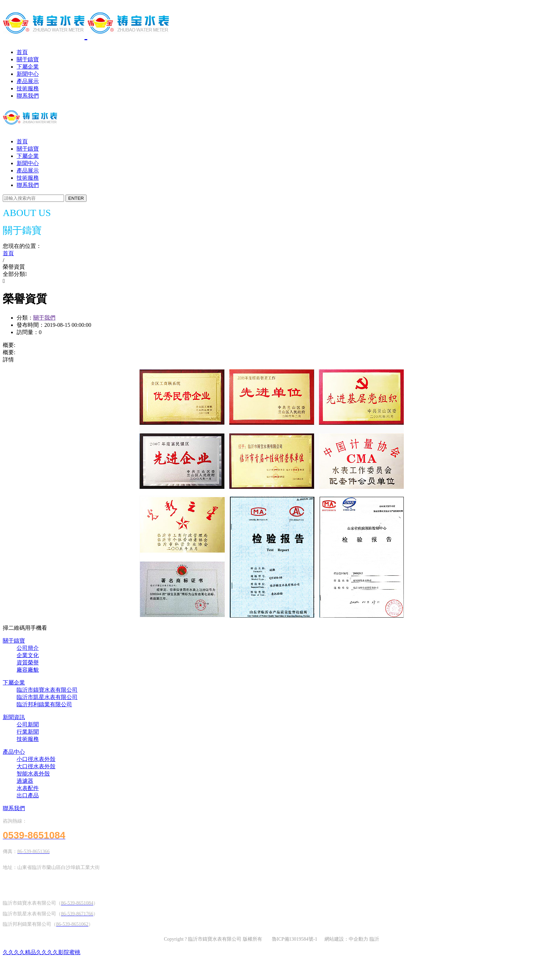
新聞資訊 (14, 717)
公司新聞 (28, 724)
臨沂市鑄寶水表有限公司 (47, 690)
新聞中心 (28, 74)
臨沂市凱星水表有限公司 (47, 697)
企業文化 (28, 655)
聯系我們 (28, 96)
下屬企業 (28, 67)
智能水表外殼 (33, 774)
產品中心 (14, 752)
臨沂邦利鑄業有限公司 (44, 704)
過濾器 (25, 781)
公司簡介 (28, 648)
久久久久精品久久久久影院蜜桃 (41, 952)
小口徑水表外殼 (36, 759)
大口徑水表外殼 (36, 766)
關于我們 (44, 318)
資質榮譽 (28, 662)
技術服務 (28, 88)
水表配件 (28, 788)
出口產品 (28, 795)
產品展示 (28, 81)
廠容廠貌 (28, 670)
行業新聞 (28, 732)
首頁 (22, 52)
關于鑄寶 (28, 59)
